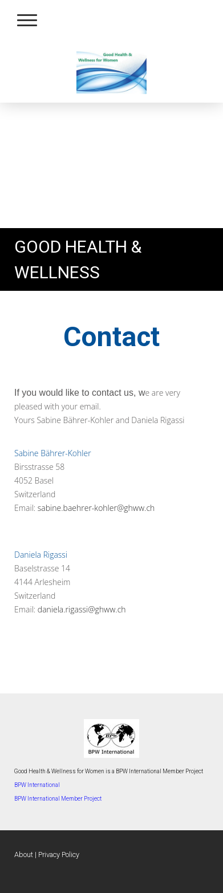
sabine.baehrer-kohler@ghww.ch (96, 507)
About (23, 854)
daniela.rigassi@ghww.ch (82, 609)
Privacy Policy (58, 854)
